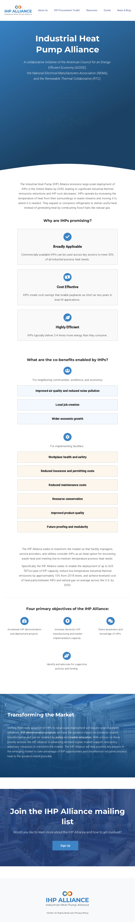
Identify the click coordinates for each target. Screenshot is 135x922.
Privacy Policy (81, 913)
